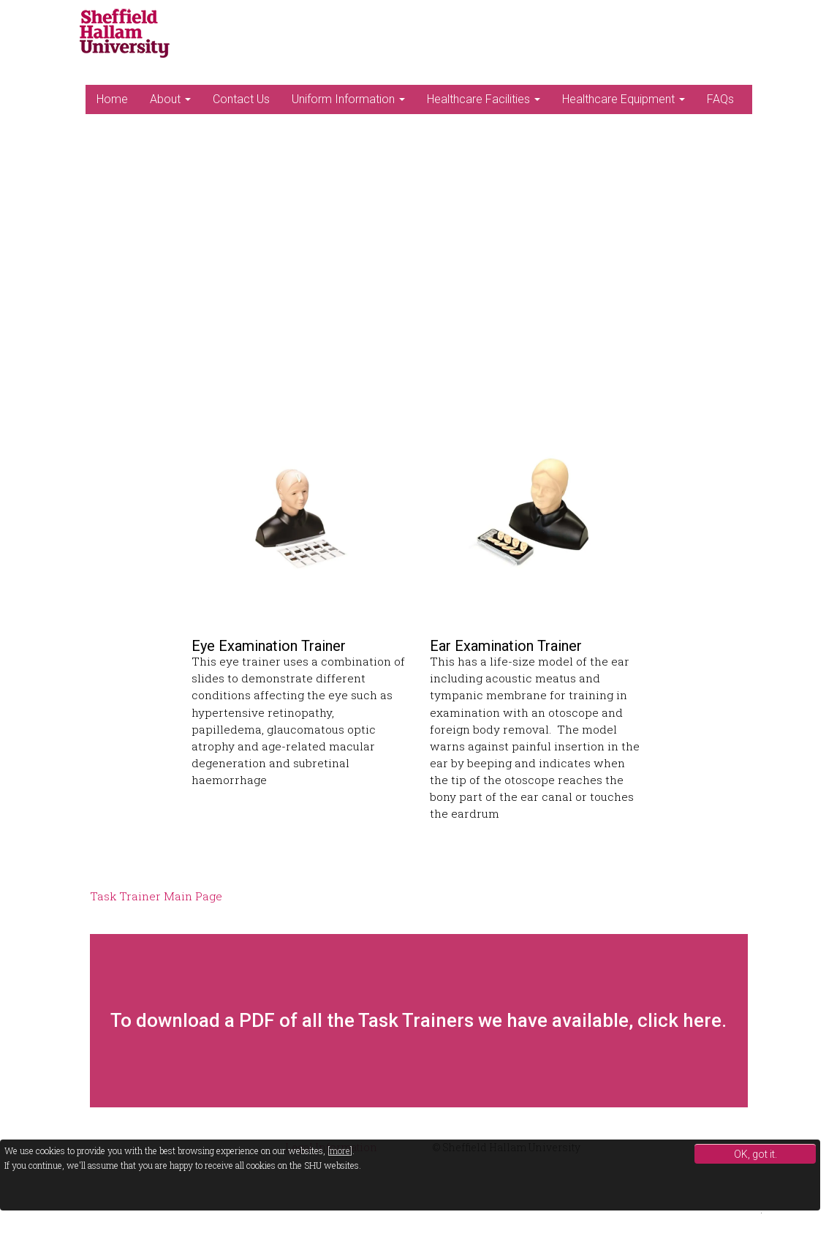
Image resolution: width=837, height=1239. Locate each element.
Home (112, 99)
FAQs (720, 99)
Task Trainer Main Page (156, 896)
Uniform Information (348, 99)
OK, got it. (755, 1154)
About (170, 99)
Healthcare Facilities (483, 99)
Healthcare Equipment (623, 99)
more (340, 1150)
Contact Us (241, 99)
